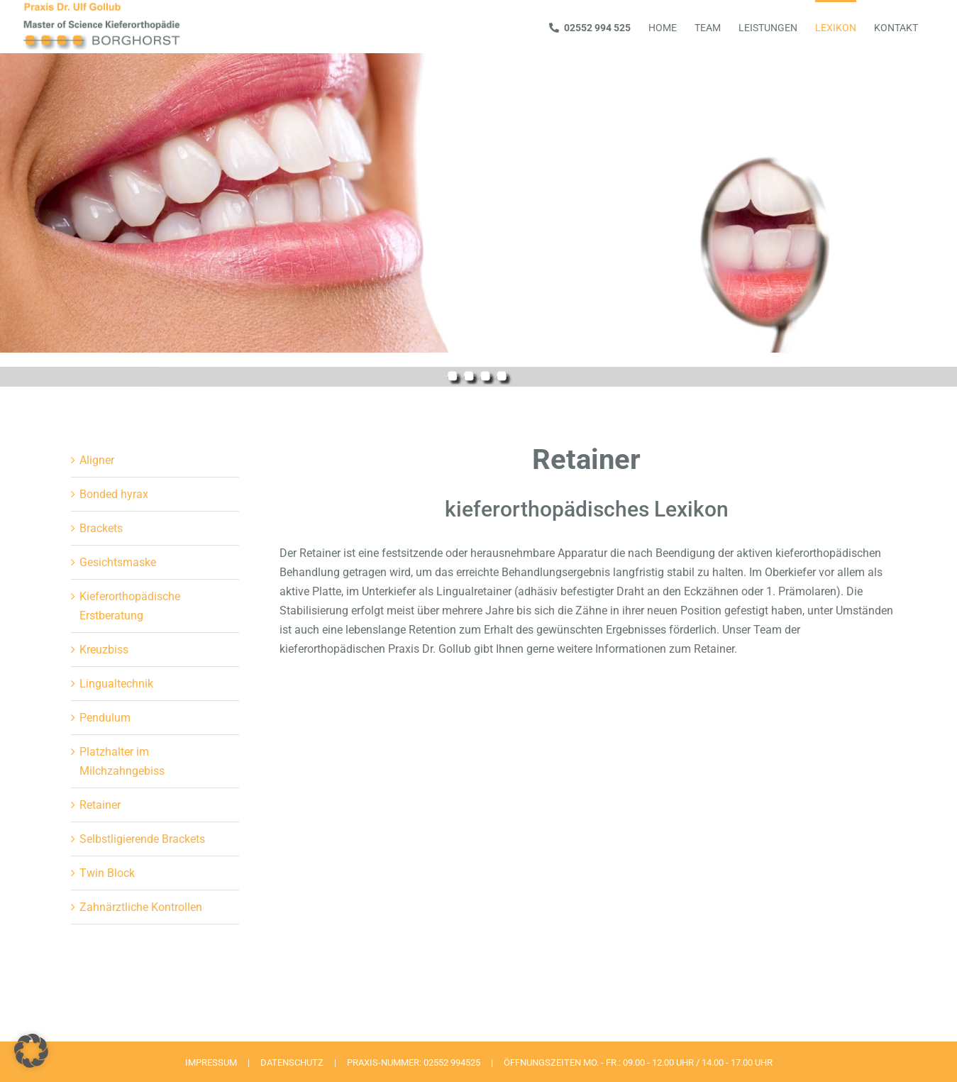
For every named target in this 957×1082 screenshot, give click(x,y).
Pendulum (105, 717)
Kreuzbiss (103, 649)
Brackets (101, 528)
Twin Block (107, 873)
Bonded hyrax (113, 494)
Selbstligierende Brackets (142, 839)
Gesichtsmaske (117, 562)
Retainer (100, 805)
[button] (31, 1051)
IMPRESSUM (211, 1062)
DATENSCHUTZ (291, 1062)
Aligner (96, 460)
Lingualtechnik (116, 683)
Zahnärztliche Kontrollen (140, 907)
